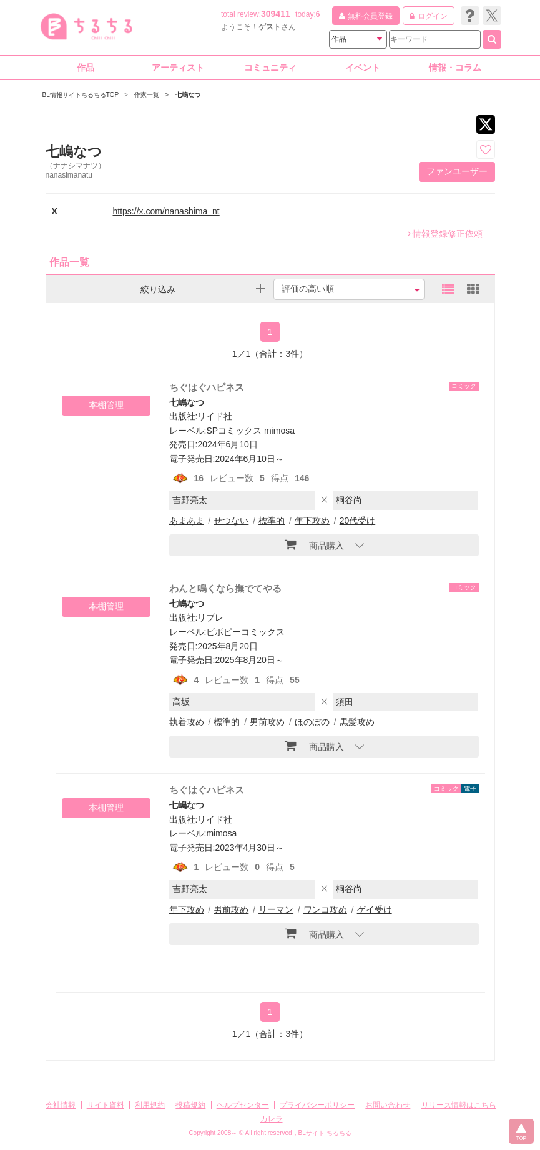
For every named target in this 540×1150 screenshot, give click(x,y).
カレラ (271, 1118)
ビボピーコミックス (245, 632)
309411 (275, 14)
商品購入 (314, 544)
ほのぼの (312, 722)
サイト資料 (105, 1105)
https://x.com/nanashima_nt (166, 211)
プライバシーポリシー (317, 1105)
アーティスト (178, 67)
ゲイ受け (374, 909)
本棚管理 (106, 405)
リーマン (275, 909)
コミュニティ (270, 67)
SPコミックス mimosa (250, 431)
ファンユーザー (457, 171)
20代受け (358, 521)
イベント (362, 67)
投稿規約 (190, 1105)
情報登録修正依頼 (445, 234)
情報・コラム (455, 67)
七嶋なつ (186, 403)
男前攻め (267, 722)
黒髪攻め (357, 722)
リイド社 (214, 416)
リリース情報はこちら (458, 1105)
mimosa (221, 833)
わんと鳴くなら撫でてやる (225, 588)
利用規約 (150, 1105)
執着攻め (186, 722)
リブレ (210, 617)
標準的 (271, 521)
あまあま (186, 521)
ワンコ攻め (325, 909)
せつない (231, 521)
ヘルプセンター (243, 1105)
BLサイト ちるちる (324, 1132)
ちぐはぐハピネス (206, 387)
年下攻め (312, 521)
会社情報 (61, 1105)
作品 (85, 67)
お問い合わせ (387, 1105)
